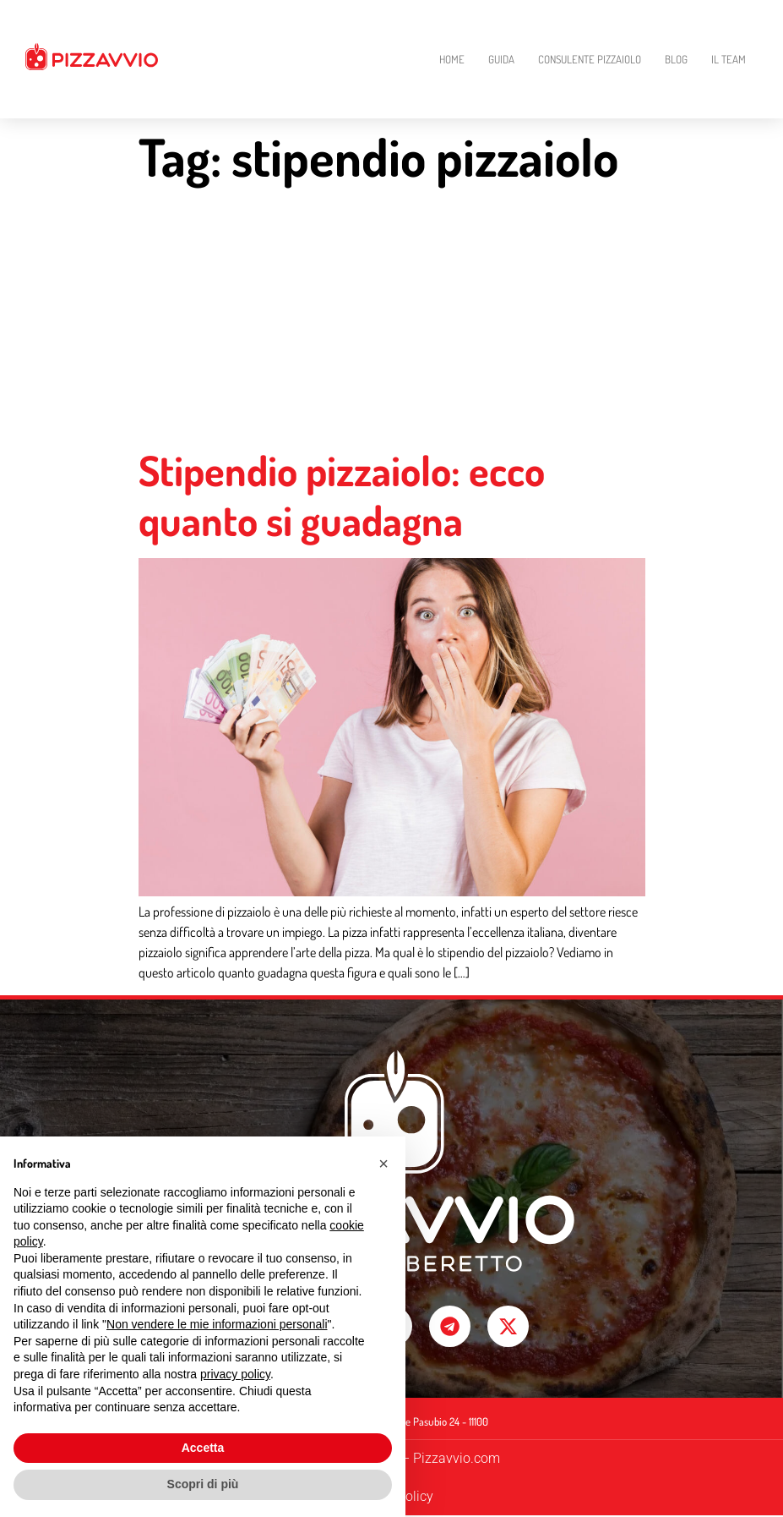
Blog (676, 59)
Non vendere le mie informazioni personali (216, 1324)
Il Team (728, 59)
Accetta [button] (203, 1447)
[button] (383, 1163)
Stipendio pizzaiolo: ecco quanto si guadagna (342, 495)
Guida (501, 59)
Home (452, 59)
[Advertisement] (392, 318)
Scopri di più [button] (203, 1484)
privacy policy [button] (235, 1374)
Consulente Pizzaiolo (589, 59)
